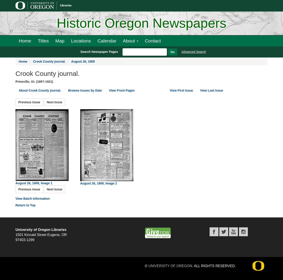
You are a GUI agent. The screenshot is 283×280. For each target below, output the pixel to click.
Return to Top (25, 205)
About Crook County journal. (40, 90)
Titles (43, 40)
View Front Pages (122, 90)
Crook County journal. (49, 61)
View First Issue (181, 90)
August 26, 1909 (83, 61)
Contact (153, 40)
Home (25, 40)
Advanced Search (194, 52)
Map (59, 40)
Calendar (107, 40)
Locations (81, 40)
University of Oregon (170, 266)
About (130, 40)
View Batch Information (32, 198)
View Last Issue (211, 90)
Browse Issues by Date (85, 90)
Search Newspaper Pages (99, 52)
